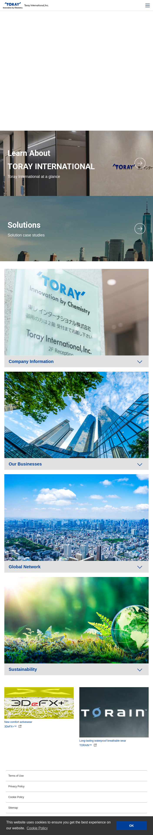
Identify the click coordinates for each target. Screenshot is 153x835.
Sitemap (13, 807)
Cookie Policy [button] (37, 828)
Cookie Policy (16, 797)
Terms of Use (16, 775)
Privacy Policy (16, 786)
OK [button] (131, 825)
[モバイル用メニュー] (147, 5)
